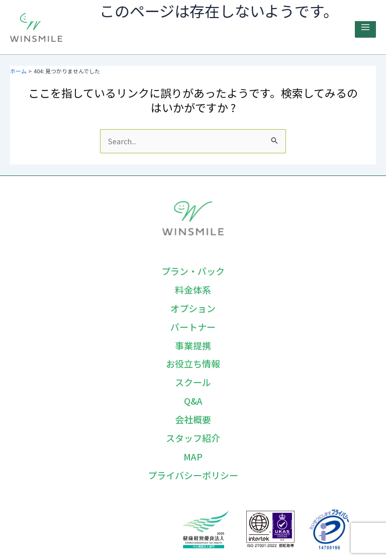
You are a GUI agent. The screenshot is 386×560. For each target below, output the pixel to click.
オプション (193, 308)
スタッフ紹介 (193, 437)
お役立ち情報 (193, 363)
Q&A (193, 400)
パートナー (193, 326)
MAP (193, 456)
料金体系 (193, 289)
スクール (193, 382)
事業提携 (193, 345)
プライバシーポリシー (193, 475)
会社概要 (193, 419)
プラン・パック (193, 270)
